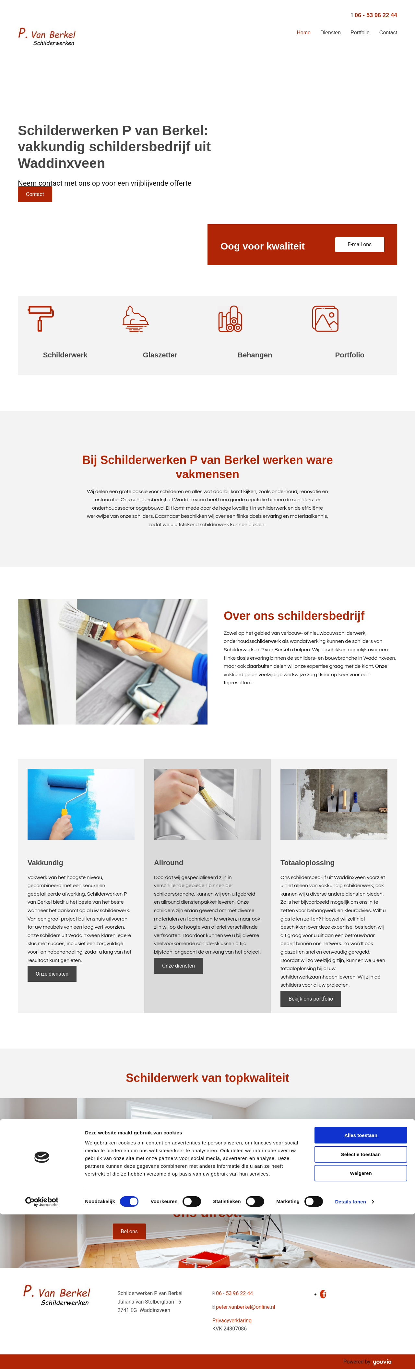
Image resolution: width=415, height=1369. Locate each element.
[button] (35, 194)
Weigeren (361, 1327)
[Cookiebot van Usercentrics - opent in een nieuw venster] (42, 1356)
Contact (388, 32)
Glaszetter (160, 355)
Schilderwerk (65, 355)
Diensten (330, 32)
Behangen (255, 355)
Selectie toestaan (361, 1309)
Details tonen (350, 1356)
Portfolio (360, 32)
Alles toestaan (360, 1290)
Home (304, 32)
